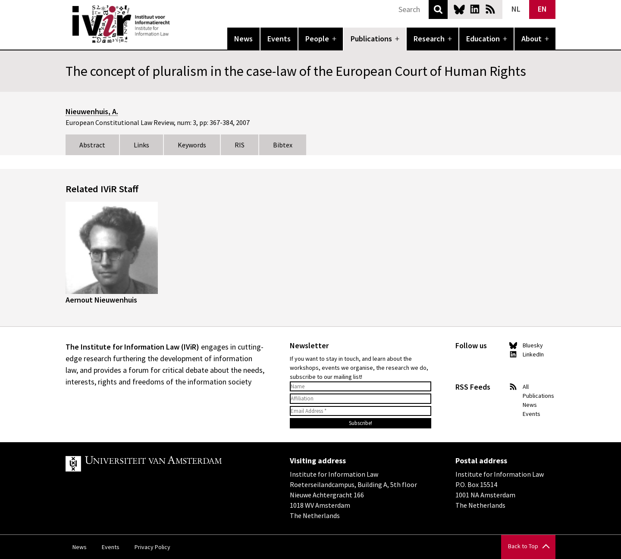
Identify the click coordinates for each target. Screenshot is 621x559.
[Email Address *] (360, 411)
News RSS (490, 9)
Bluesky (459, 9)
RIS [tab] (240, 145)
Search (438, 9)
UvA (166, 464)
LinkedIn (475, 9)
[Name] (360, 386)
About (531, 39)
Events (279, 39)
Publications (371, 39)
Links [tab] (141, 145)
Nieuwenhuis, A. (92, 111)
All (526, 386)
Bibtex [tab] (282, 145)
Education (483, 39)
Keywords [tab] (192, 145)
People (317, 39)
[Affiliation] (360, 398)
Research (429, 39)
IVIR (175, 24)
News (243, 39)
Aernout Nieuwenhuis (101, 300)
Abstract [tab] (92, 145)
